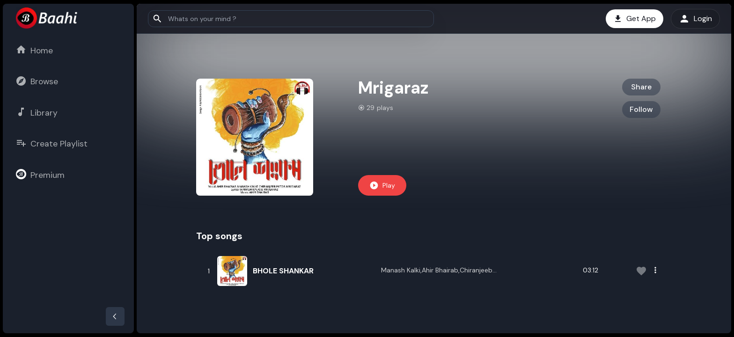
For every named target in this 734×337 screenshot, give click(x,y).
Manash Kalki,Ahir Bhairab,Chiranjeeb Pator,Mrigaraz (436, 271)
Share (641, 87)
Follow (641, 109)
